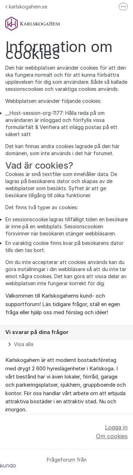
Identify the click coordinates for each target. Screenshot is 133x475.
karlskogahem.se (26, 7)
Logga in (116, 427)
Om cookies (112, 436)
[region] (66, 336)
